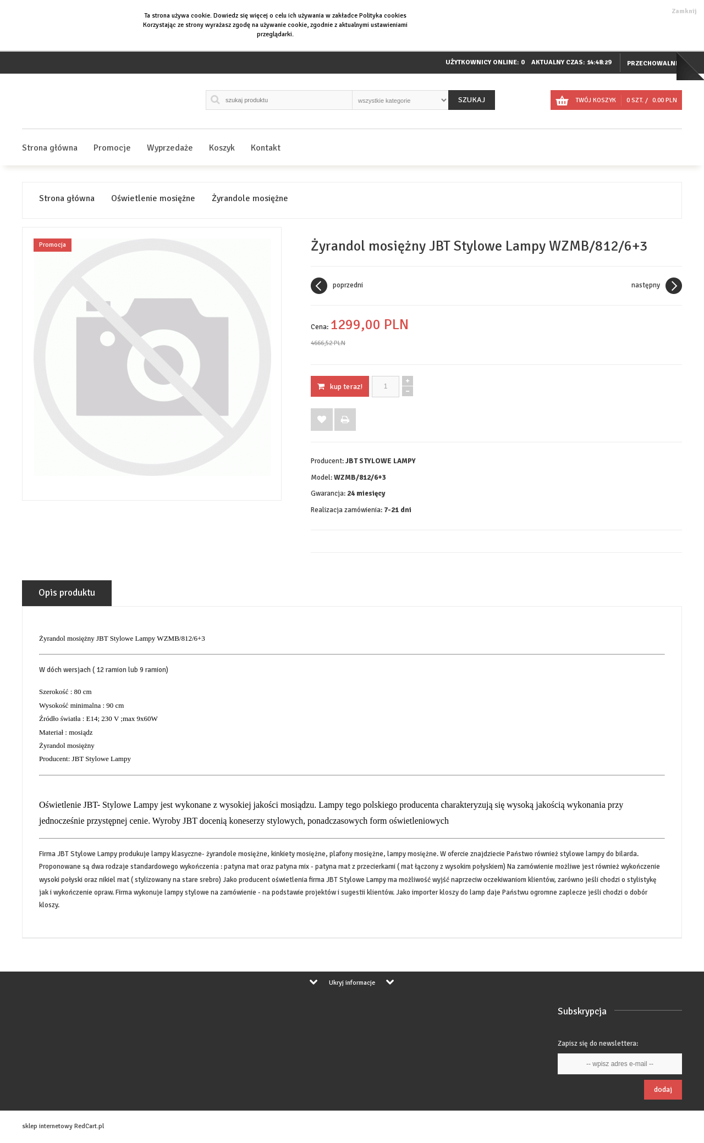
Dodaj (663, 1089)
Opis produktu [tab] (66, 592)
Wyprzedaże (170, 147)
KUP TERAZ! (339, 386)
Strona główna (50, 147)
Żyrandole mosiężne (250, 198)
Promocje (112, 147)
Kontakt (265, 147)
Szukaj (471, 99)
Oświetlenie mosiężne (153, 198)
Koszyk (222, 147)
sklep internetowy (47, 1126)
